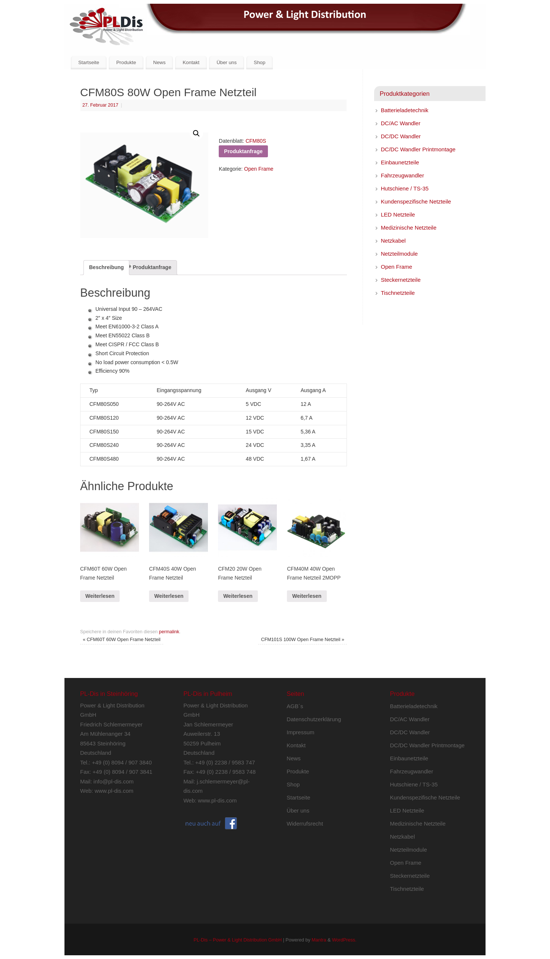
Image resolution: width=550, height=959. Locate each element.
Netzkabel (393, 240)
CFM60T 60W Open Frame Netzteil (121, 639)
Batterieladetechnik (405, 110)
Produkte (126, 62)
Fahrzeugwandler (402, 175)
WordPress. (344, 940)
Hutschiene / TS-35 (405, 188)
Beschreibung (106, 267)
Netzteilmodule (399, 253)
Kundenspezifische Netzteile (416, 201)
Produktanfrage (152, 267)
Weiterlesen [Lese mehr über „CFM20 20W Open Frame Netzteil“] (237, 596)
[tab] (106, 267)
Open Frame (259, 169)
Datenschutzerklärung (314, 719)
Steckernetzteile (401, 280)
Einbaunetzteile (400, 162)
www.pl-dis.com (114, 791)
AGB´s (295, 706)
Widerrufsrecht (305, 823)
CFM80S (256, 141)
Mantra (319, 940)
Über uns (226, 62)
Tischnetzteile (398, 293)
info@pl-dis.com (114, 781)
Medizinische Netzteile (408, 227)
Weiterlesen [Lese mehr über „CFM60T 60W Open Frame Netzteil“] (99, 596)
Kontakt (191, 62)
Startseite (88, 62)
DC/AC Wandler (400, 123)
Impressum (300, 732)
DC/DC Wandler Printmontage (418, 149)
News (159, 62)
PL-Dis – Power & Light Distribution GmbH (237, 940)
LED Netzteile (398, 214)
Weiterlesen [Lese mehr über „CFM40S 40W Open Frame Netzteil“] (168, 596)
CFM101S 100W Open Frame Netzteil (302, 639)
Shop (259, 62)
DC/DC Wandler (401, 136)
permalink (169, 631)
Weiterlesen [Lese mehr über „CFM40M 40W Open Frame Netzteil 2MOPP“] (306, 596)
